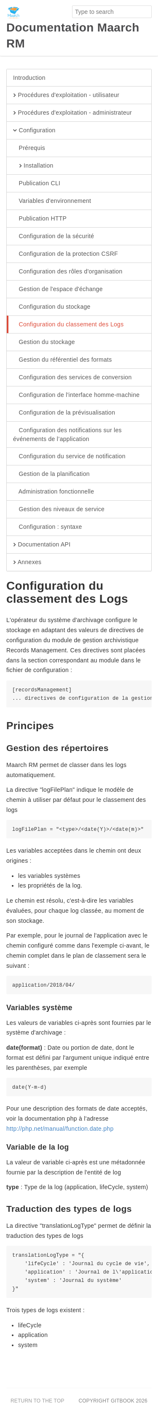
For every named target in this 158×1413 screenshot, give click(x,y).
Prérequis (29, 148)
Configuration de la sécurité (53, 236)
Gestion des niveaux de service (58, 509)
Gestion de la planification (51, 474)
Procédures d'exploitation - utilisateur (66, 95)
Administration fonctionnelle (53, 492)
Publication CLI (36, 183)
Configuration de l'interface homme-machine (76, 395)
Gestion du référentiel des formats (62, 360)
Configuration (34, 130)
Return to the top (37, 1401)
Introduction (29, 77)
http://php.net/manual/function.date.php (60, 1128)
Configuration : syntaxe (47, 527)
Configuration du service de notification (69, 456)
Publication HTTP (40, 219)
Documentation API (41, 545)
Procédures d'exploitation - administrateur (72, 113)
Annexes (27, 562)
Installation (33, 166)
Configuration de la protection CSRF (65, 254)
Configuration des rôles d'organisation (68, 272)
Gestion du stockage (44, 342)
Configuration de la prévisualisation (64, 413)
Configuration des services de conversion (72, 377)
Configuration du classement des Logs (68, 324)
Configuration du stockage (52, 307)
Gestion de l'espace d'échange (58, 289)
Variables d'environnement (52, 201)
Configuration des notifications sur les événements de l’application (67, 434)
